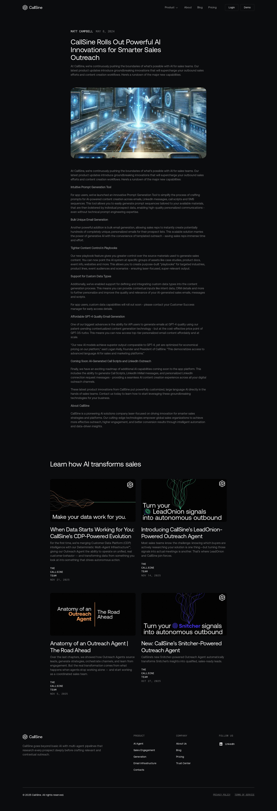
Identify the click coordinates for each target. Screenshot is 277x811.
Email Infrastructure (145, 763)
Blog (200, 7)
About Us (181, 743)
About (188, 7)
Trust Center (183, 763)
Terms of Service (244, 794)
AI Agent (138, 743)
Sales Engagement (144, 750)
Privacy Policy (221, 794)
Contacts (139, 769)
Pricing (212, 7)
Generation (140, 756)
